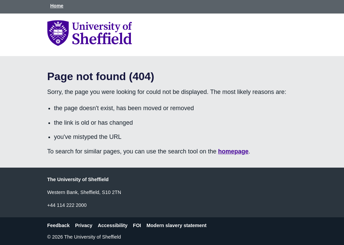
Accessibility (113, 225)
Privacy (83, 225)
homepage (233, 151)
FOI (137, 225)
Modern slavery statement (176, 225)
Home (57, 5)
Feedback (58, 225)
